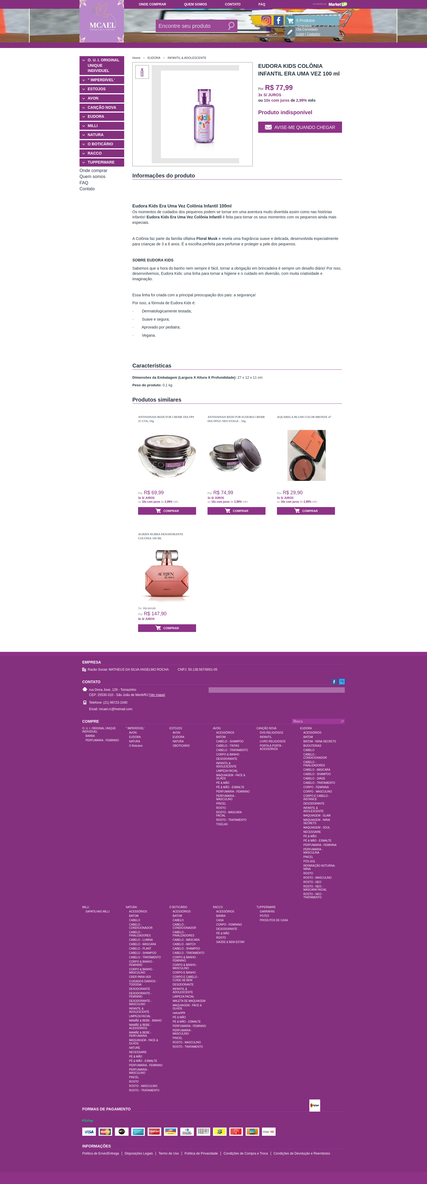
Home (136, 57)
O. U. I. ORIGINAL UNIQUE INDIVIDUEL (103, 65)
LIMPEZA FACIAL (227, 770)
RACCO (95, 153)
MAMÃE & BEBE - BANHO (145, 1020)
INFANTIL (266, 737)
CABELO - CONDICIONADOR (315, 756)
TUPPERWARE (101, 162)
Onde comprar (152, 4)
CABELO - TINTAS (227, 745)
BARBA (90, 735)
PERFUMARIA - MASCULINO (226, 797)
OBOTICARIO (181, 745)
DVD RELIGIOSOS (271, 732)
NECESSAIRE (312, 831)
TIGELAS (222, 824)
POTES (264, 915)
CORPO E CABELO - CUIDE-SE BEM (186, 978)
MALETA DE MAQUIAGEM (189, 1000)
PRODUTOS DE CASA (274, 920)
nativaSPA (179, 1012)
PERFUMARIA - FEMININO (102, 740)
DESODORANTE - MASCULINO (140, 1002)
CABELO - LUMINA (141, 939)
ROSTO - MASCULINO (317, 877)
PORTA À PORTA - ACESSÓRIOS (271, 747)
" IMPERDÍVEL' (101, 80)
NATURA (95, 134)
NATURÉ (134, 1047)
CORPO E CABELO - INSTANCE (316, 797)
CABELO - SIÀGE (314, 778)
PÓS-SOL (309, 861)
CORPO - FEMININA (316, 787)
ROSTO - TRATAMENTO (231, 819)
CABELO (309, 750)
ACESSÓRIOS (225, 732)
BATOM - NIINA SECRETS (319, 741)
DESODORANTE (226, 758)
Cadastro (313, 34)
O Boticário (135, 745)
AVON (93, 98)
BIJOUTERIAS (312, 745)
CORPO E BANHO (184, 972)
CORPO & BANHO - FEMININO (141, 963)
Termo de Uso (168, 1153)
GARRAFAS (267, 911)
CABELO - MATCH (184, 944)
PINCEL (221, 803)
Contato (232, 4)
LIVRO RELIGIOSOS (272, 741)
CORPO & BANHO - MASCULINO (141, 971)
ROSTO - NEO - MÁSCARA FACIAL (315, 888)
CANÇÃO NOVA (102, 107)
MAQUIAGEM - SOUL (316, 827)
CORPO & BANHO (227, 754)
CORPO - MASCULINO (317, 791)
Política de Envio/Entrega (100, 1153)
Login (300, 34)
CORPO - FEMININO (229, 924)
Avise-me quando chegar (300, 127)
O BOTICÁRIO (100, 144)
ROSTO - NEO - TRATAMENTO (313, 896)
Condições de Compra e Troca (246, 1153)
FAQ (261, 4)
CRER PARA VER (140, 976)
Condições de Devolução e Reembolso (302, 1153)
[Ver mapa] (157, 695)
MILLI (93, 125)
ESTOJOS (97, 89)
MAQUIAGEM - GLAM (316, 815)
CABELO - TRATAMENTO (232, 750)
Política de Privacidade (201, 1153)
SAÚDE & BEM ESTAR (230, 942)
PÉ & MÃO (222, 782)
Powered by (330, 4)
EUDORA (96, 116)
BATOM (221, 737)
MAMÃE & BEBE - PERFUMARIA (140, 1034)
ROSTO (221, 807)
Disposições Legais (139, 1153)
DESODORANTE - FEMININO (140, 995)
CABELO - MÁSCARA (316, 769)
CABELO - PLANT (140, 948)
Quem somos (195, 4)
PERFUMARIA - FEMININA (320, 844)
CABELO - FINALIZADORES (314, 764)
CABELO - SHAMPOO (230, 741)
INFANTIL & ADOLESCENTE (186, 57)
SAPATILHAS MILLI (97, 911)
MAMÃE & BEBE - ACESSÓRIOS (140, 1026)
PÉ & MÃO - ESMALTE (230, 787)
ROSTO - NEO (312, 882)
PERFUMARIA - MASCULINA (313, 851)
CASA (220, 920)
